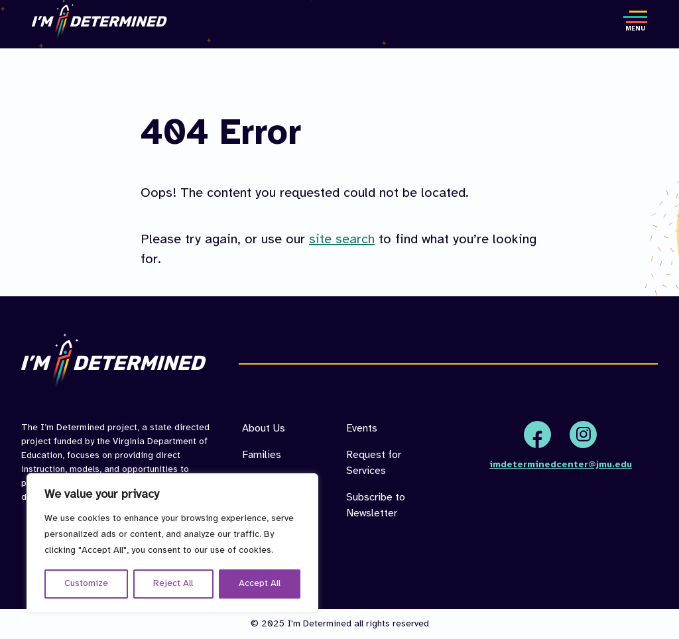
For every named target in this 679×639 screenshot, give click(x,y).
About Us (263, 428)
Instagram (583, 434)
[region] (172, 542)
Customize (86, 584)
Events (361, 428)
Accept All (259, 584)
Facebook (537, 434)
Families (261, 455)
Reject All (173, 584)
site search (342, 240)
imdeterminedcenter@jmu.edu (560, 465)
